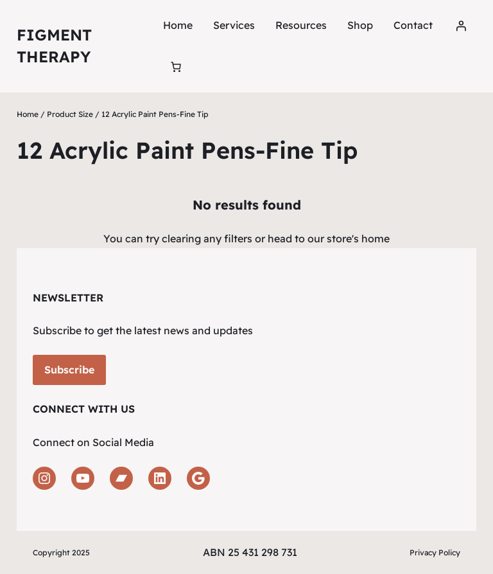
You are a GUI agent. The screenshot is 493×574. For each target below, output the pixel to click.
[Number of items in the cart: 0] (176, 67)
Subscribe (69, 369)
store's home (358, 238)
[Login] (461, 26)
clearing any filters (207, 238)
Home (178, 25)
